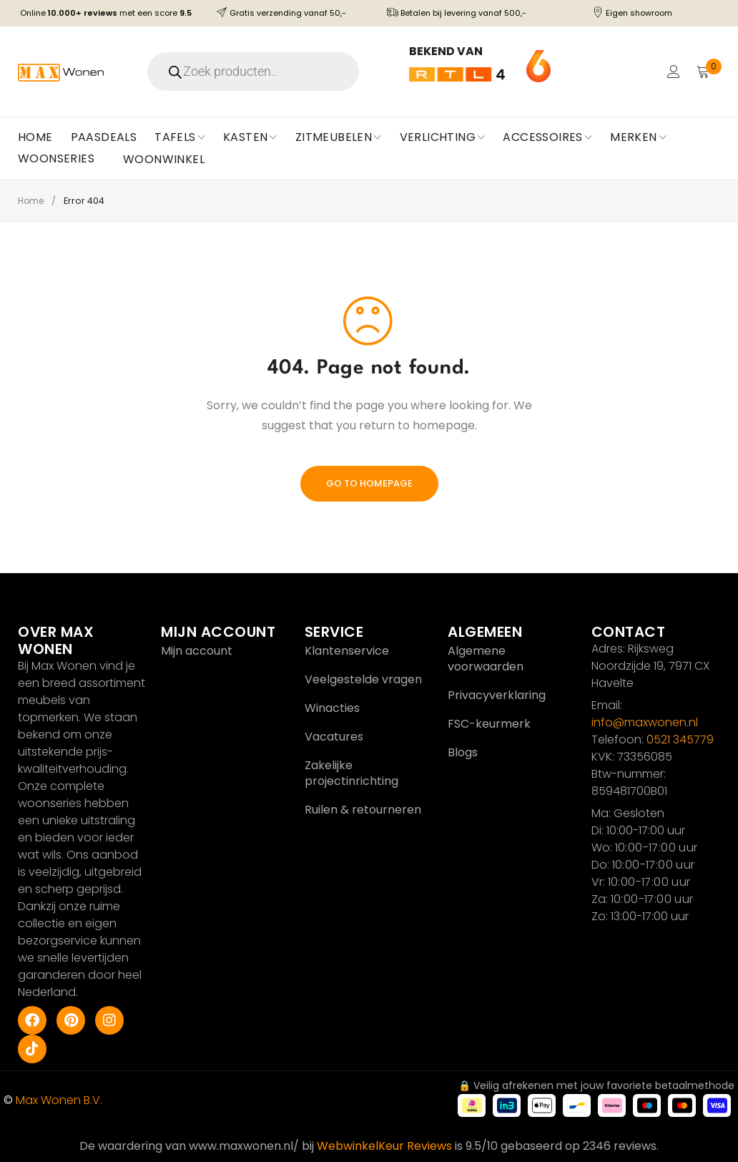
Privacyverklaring (497, 695)
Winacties (332, 708)
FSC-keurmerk (489, 724)
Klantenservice (347, 651)
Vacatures (334, 736)
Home (32, 201)
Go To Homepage (369, 483)
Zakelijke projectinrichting (351, 773)
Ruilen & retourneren (363, 809)
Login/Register (671, 71)
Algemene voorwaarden (485, 659)
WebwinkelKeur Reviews (384, 1146)
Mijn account (196, 651)
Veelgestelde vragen (363, 679)
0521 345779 (680, 739)
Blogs (463, 752)
